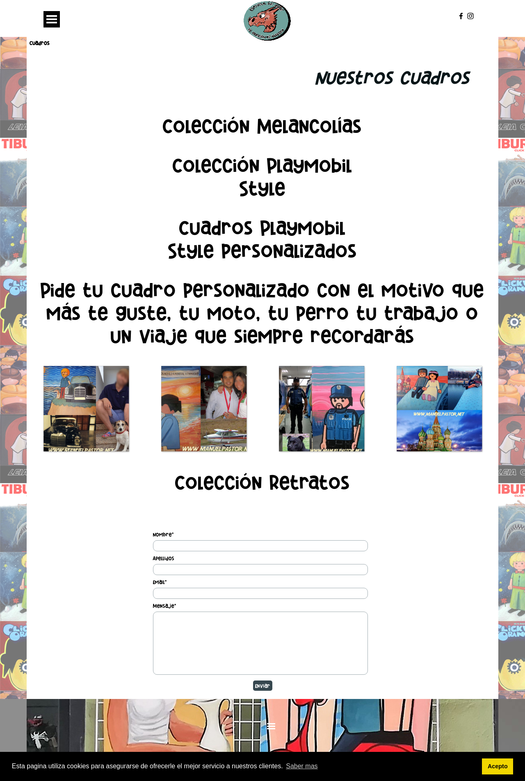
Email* (160, 582)
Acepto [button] (498, 766)
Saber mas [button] (301, 766)
